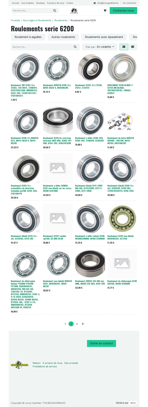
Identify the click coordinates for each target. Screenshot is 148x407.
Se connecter (129, 3)
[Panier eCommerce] (105, 10)
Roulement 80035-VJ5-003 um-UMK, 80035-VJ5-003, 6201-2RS (90, 282)
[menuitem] (15, 3)
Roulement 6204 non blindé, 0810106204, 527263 (120, 237)
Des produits (71, 363)
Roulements (60, 20)
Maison (37, 363)
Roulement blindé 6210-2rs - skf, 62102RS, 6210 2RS (24, 237)
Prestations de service (45, 366)
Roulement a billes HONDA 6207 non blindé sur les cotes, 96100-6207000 (57, 188)
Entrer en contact (101, 343)
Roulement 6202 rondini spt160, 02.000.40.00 (54, 237)
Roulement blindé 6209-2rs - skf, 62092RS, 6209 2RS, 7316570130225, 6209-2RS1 (121, 188)
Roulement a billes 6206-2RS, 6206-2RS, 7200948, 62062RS (89, 139)
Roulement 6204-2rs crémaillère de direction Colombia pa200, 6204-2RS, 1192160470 (24, 189)
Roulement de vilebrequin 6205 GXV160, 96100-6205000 (122, 282)
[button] (99, 46)
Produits (15, 20)
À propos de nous (52, 363)
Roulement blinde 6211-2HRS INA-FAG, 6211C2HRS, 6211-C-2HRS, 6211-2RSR (88, 188)
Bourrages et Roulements (37, 20)
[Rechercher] (54, 10)
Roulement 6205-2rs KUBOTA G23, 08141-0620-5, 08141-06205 (24, 140)
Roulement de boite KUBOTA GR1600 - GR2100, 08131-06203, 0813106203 (120, 140)
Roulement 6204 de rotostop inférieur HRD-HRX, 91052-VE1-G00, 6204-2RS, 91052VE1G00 (57, 140)
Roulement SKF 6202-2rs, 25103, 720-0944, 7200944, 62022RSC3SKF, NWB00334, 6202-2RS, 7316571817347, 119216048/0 (24, 90)
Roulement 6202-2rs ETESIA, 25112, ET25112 (88, 86)
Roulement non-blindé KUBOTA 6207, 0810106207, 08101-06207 (57, 283)
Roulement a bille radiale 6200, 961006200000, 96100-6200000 (90, 237)
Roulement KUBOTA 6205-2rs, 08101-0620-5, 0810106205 (57, 86)
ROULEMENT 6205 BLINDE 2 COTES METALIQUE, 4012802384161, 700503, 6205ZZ (120, 88)
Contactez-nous (123, 10)
